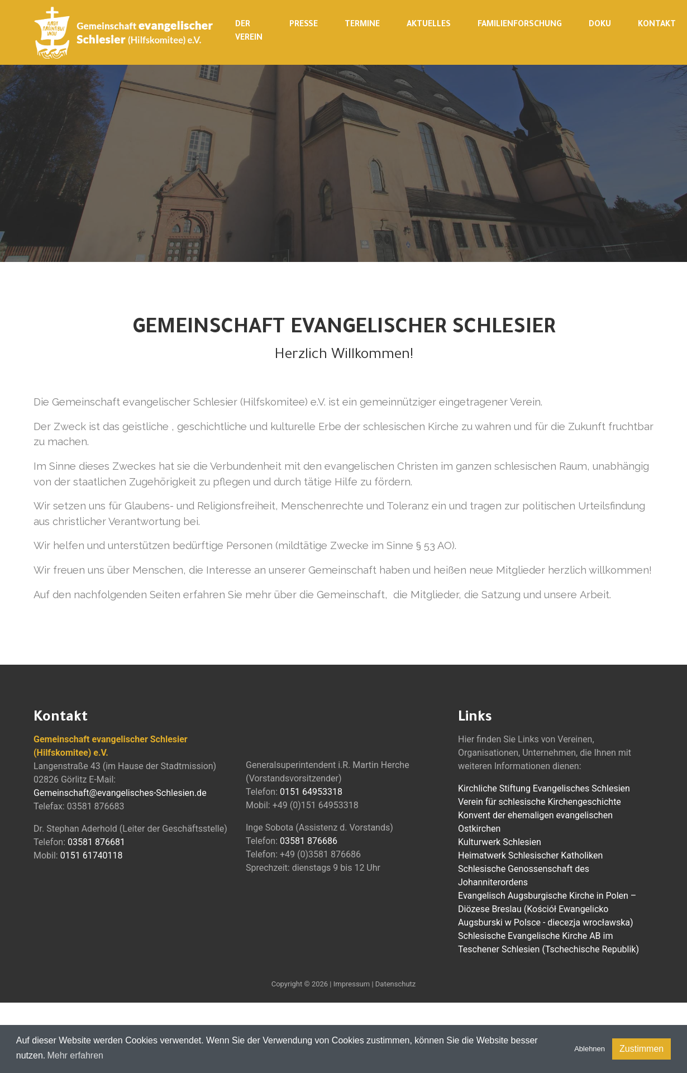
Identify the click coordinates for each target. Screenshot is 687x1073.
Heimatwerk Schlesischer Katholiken (530, 855)
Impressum (351, 984)
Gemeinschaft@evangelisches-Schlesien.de (120, 793)
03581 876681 (96, 842)
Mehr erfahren (75, 1055)
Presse (303, 25)
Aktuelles (429, 25)
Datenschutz (395, 984)
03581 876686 (308, 841)
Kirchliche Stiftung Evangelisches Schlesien (544, 788)
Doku (600, 25)
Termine (362, 25)
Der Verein (249, 32)
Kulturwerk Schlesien (499, 842)
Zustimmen (641, 1048)
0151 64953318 (311, 791)
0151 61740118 (91, 855)
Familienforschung (520, 25)
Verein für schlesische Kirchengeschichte (539, 802)
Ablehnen (589, 1049)
